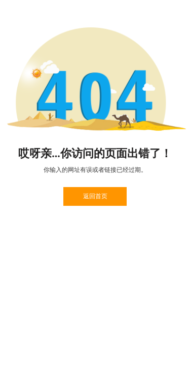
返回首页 (95, 196)
